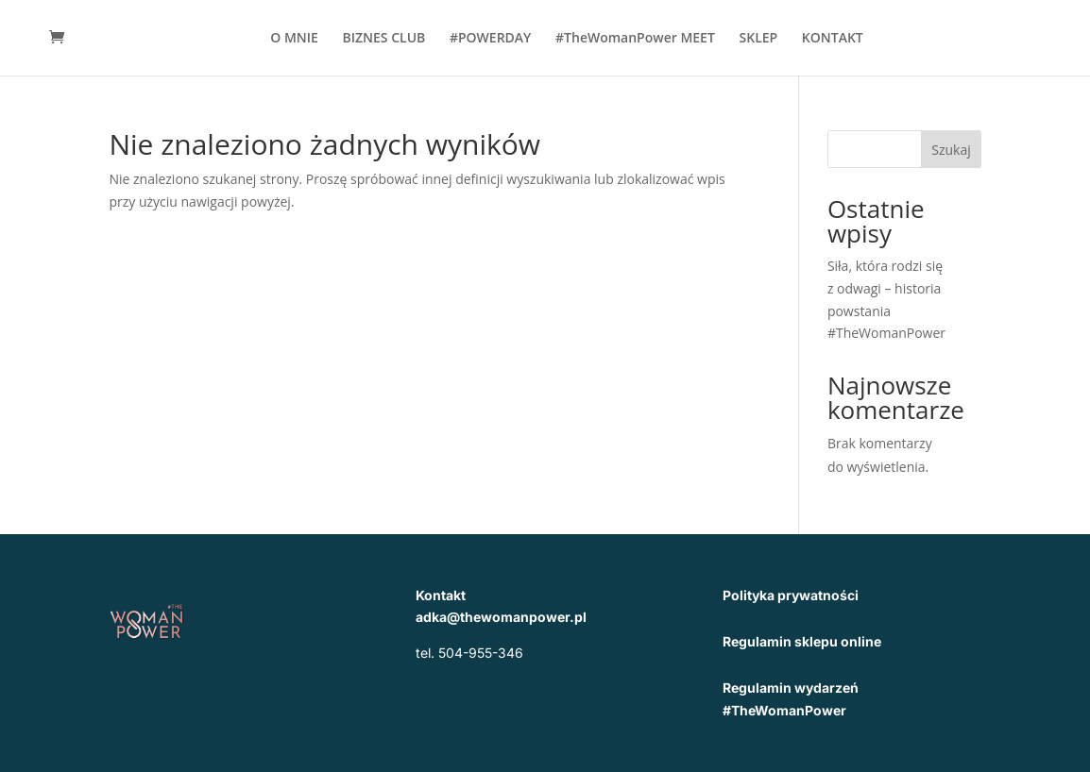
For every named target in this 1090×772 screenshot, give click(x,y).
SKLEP (759, 38)
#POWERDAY (490, 38)
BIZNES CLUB (384, 38)
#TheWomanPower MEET (635, 38)
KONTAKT (832, 38)
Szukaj (951, 150)
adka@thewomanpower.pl (501, 617)
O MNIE (294, 38)
